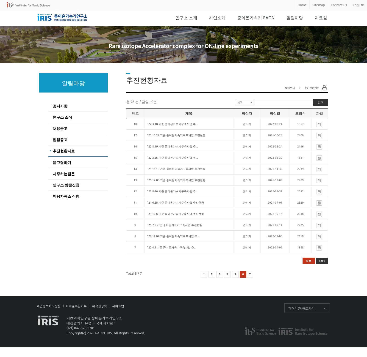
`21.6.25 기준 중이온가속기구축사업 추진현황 (175, 202)
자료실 (321, 17)
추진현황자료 (64, 150)
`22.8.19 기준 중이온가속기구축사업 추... (172, 146)
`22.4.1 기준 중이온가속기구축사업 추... (171, 247)
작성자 (247, 113)
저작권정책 (99, 306)
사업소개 (217, 17)
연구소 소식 (62, 117)
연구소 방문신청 (66, 185)
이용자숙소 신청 (66, 196)
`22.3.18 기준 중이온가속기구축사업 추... (172, 124)
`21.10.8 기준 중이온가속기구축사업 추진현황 (175, 214)
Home (302, 5)
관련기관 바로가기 (301, 308)
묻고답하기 (62, 162)
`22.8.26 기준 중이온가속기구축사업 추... (172, 191)
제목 (188, 113)
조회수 (300, 113)
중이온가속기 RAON (256, 17)
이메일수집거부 (76, 306)
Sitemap (318, 5)
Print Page (324, 88)
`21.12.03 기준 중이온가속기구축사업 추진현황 (176, 180)
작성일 (275, 113)
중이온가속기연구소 (62, 18)
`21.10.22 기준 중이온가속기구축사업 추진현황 (176, 135)
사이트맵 (118, 306)
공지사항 (60, 106)
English (358, 5)
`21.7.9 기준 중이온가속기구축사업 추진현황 (174, 225)
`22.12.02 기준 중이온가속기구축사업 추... (173, 236)
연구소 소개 (186, 17)
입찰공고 (60, 139)
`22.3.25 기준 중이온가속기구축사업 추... (172, 158)
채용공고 (60, 128)
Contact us (339, 5)
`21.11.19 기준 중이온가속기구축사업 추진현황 (176, 169)
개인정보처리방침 (49, 306)
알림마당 (294, 17)
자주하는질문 (64, 173)
